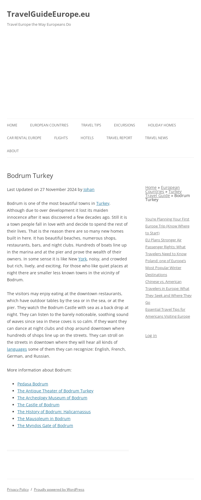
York (82, 259)
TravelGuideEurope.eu (48, 14)
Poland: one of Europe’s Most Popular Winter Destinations (165, 267)
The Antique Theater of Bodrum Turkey (55, 391)
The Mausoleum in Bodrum (43, 418)
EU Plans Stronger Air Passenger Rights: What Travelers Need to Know (165, 246)
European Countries (49, 125)
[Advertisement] (100, 75)
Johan (89, 189)
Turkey (102, 203)
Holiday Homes (162, 125)
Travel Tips (91, 125)
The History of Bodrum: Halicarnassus (54, 411)
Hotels (87, 137)
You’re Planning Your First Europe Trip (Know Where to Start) (167, 226)
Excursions (124, 125)
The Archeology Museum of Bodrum (52, 397)
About (13, 150)
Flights (61, 137)
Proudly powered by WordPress (59, 489)
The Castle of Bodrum (38, 404)
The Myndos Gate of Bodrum (45, 425)
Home (12, 125)
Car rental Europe (24, 137)
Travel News (156, 137)
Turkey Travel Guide (163, 193)
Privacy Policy (18, 489)
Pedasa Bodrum (32, 384)
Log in (151, 335)
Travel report (119, 137)
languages (17, 349)
